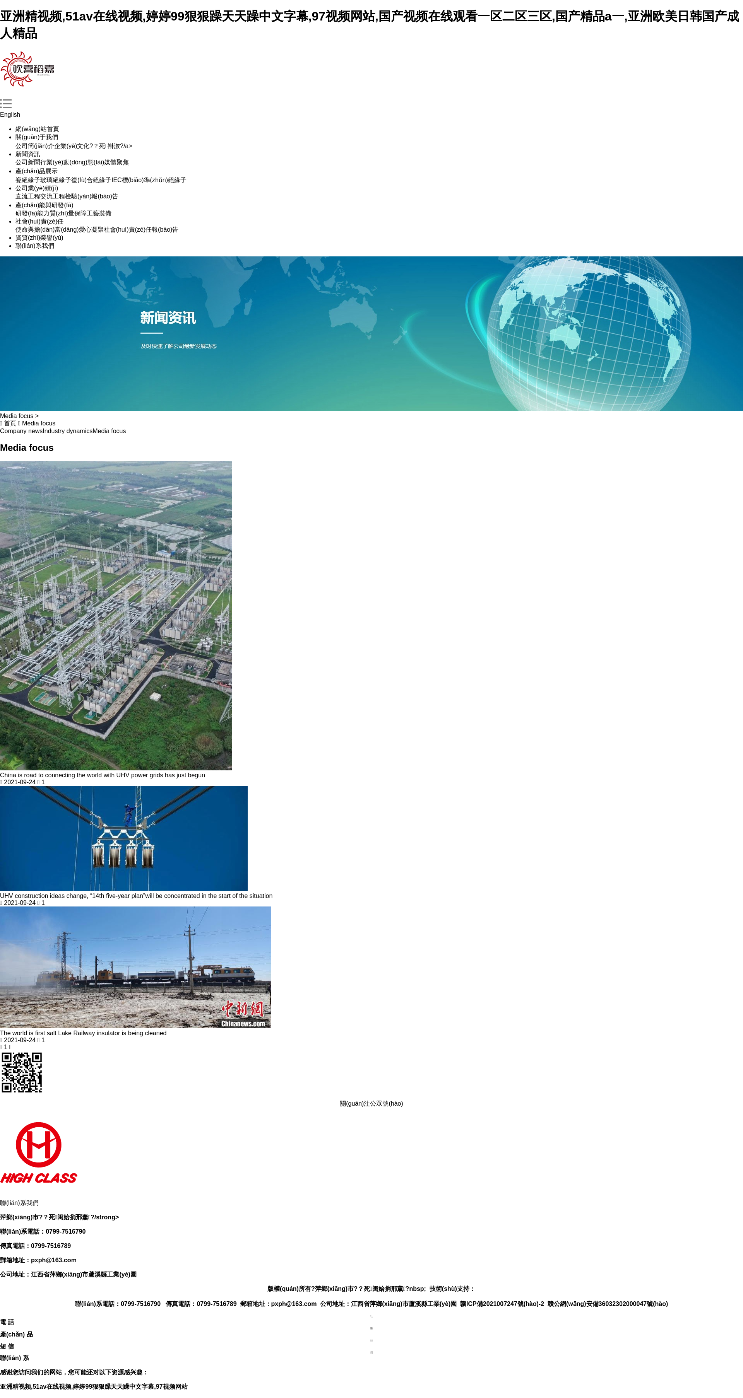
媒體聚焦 (116, 162)
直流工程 (27, 196)
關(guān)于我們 (36, 137)
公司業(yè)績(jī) (36, 188)
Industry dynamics (67, 431)
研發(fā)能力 (32, 213)
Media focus (38, 423)
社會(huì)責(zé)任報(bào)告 (141, 229)
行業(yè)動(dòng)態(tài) (72, 162)
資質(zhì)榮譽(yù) (39, 237)
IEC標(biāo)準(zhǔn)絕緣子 (149, 180)
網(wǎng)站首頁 (37, 129)
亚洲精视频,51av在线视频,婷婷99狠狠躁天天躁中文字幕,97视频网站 (94, 1386)
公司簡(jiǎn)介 (34, 146)
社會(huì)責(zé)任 (39, 221)
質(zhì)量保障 (68, 213)
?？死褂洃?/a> (110, 146)
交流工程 (52, 196)
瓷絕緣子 (27, 180)
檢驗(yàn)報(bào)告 (91, 196)
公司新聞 (27, 162)
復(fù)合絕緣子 (91, 180)
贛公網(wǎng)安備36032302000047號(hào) (608, 1304)
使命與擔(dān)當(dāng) (47, 229)
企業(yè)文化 (72, 146)
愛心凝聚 (91, 229)
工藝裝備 (99, 213)
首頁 (10, 423)
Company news (21, 431)
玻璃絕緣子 (55, 180)
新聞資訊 (27, 154)
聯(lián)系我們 (34, 245)
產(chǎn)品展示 (36, 171)
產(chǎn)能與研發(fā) (44, 205)
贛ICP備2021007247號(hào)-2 (502, 1304)
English (10, 114)
